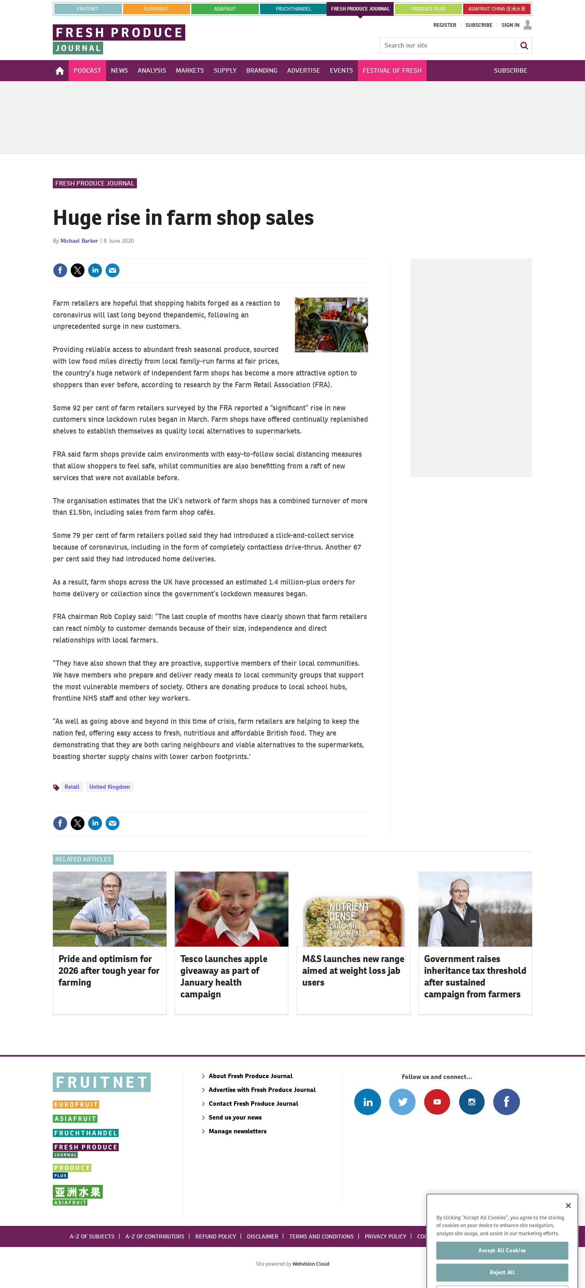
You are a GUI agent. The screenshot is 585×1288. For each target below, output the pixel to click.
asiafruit (225, 9)
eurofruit (156, 9)
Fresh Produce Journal (94, 183)
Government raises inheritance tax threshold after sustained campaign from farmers (475, 976)
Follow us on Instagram (472, 1102)
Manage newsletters (237, 1131)
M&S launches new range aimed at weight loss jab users (353, 970)
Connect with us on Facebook (506, 1102)
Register (444, 25)
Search (524, 45)
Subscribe (479, 25)
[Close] (568, 1224)
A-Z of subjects (92, 1236)
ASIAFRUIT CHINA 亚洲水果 (497, 9)
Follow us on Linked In (367, 1102)
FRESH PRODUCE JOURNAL (360, 9)
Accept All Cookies (502, 1268)
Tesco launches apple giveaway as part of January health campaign (223, 976)
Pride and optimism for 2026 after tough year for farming (109, 970)
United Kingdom (109, 786)
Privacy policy (385, 1236)
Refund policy (215, 1236)
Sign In (511, 25)
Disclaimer (262, 1236)
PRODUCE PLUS (428, 9)
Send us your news (235, 1117)
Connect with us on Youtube (437, 1102)
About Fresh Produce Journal (250, 1076)
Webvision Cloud (310, 1263)
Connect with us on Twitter (402, 1102)
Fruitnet (88, 9)
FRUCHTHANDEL (293, 9)
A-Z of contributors (155, 1236)
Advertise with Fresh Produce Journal (262, 1089)
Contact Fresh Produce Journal (253, 1103)
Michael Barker (79, 240)
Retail (72, 786)
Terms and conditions (321, 1236)
